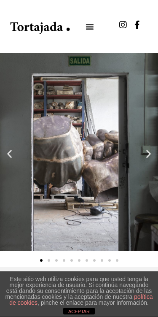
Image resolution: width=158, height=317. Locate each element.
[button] (89, 26)
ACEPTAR (79, 311)
